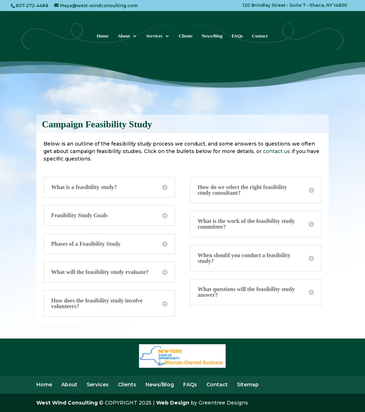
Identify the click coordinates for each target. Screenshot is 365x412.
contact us (276, 151)
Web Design (172, 403)
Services (154, 36)
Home (102, 36)
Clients (185, 36)
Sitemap (248, 384)
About (124, 36)
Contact (260, 36)
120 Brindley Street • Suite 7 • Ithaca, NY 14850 (294, 5)
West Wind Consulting (67, 403)
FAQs (237, 36)
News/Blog (212, 36)
